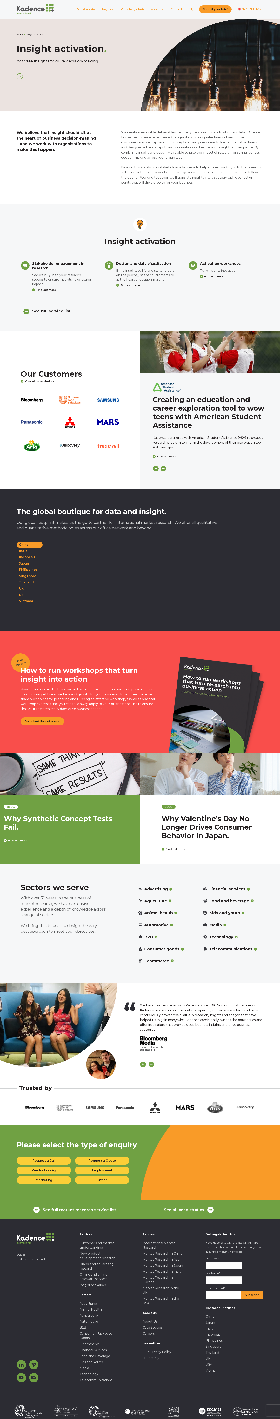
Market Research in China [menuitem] (162, 1253)
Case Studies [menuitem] (152, 1327)
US (21, 595)
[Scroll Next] (151, 1064)
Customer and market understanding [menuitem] (97, 1245)
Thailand (26, 582)
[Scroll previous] (143, 1064)
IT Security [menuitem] (151, 1358)
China (24, 544)
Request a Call (43, 1160)
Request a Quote (102, 1160)
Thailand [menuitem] (212, 1352)
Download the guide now (42, 721)
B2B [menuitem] (83, 1327)
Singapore (27, 576)
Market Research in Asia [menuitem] (161, 1259)
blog (28, 806)
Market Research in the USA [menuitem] (161, 1301)
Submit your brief (215, 9)
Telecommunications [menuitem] (96, 1380)
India (23, 551)
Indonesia (27, 557)
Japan (24, 563)
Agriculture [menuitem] (89, 1315)
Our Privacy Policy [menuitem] (157, 1352)
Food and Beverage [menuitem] (95, 1356)
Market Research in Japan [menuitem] (163, 1265)
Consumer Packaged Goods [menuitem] (96, 1336)
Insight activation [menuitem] (93, 1285)
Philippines (28, 570)
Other (102, 1180)
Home (20, 34)
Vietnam (26, 601)
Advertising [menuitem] (88, 1303)
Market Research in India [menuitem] (162, 1271)
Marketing (44, 1180)
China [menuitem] (210, 1316)
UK (21, 588)
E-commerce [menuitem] (90, 1344)
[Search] (191, 9)
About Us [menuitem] (150, 1321)
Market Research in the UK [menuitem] (161, 1290)
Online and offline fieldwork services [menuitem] (93, 1277)
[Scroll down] (20, 76)
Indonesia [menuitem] (213, 1334)
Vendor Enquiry (44, 1170)
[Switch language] (249, 9)
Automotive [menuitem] (89, 1321)
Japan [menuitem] (210, 1322)
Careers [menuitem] (149, 1333)
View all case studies (37, 381)
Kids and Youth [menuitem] (91, 1362)
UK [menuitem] (208, 1358)
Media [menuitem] (84, 1368)
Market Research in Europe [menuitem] (158, 1280)
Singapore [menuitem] (214, 1346)
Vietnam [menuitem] (212, 1370)
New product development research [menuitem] (97, 1256)
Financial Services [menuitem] (93, 1350)
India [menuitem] (209, 1328)
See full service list (51, 311)
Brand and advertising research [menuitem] (97, 1266)
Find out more (46, 289)
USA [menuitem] (209, 1364)
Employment (102, 1170)
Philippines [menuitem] (214, 1340)
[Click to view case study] (210, 352)
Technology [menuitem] (89, 1374)
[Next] (163, 469)
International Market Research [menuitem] (159, 1245)
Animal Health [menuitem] (91, 1309)
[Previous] (156, 469)
